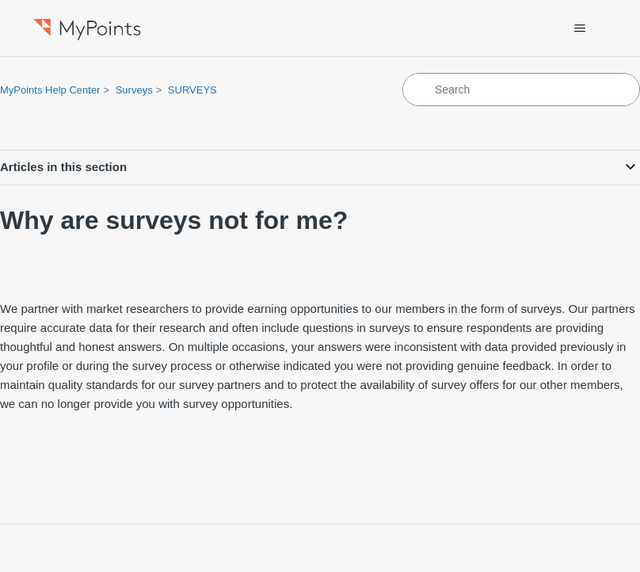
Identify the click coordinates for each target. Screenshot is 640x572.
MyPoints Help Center (50, 90)
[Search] (521, 89)
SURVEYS (192, 90)
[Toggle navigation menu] (580, 28)
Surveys (134, 90)
